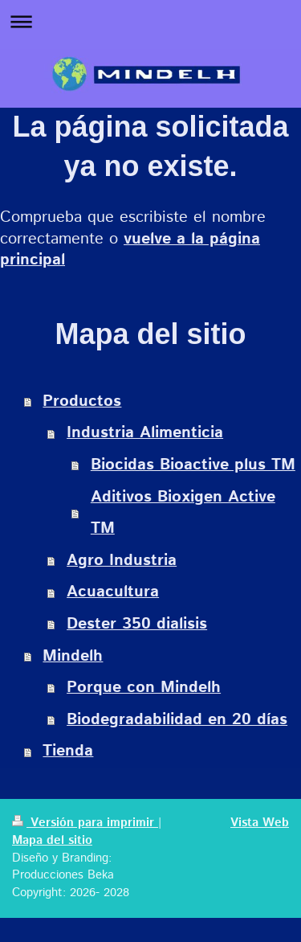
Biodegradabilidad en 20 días (177, 719)
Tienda (68, 751)
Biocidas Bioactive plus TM (193, 465)
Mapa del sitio (52, 841)
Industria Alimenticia (145, 432)
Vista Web (259, 823)
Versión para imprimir (85, 823)
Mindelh (73, 656)
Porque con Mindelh (144, 687)
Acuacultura (113, 592)
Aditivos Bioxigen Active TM (183, 513)
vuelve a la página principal (130, 249)
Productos (82, 401)
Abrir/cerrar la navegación (150, 21)
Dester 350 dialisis (137, 624)
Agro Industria (122, 560)
